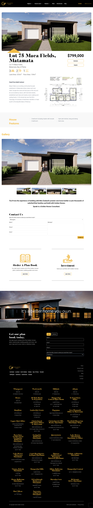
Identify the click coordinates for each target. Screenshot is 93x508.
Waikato (30, 372)
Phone (11, 227)
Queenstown (24, 374)
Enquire (75, 65)
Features (47, 3)
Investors (81, 376)
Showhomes (80, 371)
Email (10, 232)
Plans (82, 365)
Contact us (80, 237)
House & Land (38, 3)
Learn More (25, 274)
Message (50, 222)
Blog (82, 373)
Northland (12, 372)
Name (11, 222)
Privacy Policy (81, 504)
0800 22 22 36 (88, 3)
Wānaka (30, 374)
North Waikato (24, 372)
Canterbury (18, 374)
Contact (80, 3)
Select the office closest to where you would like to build (22, 217)
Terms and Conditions (71, 504)
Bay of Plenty (36, 372)
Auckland (17, 372)
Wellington (12, 374)
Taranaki (42, 372)
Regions (30, 3)
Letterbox (54, 334)
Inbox (48, 334)
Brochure (76, 61)
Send (48, 358)
